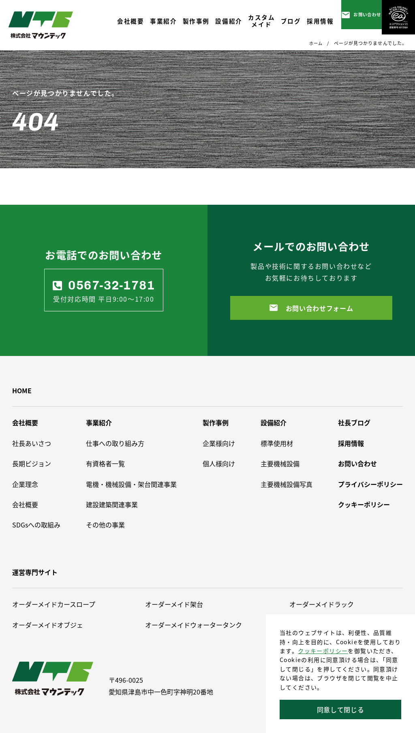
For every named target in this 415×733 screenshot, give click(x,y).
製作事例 (216, 422)
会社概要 (25, 422)
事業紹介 (99, 422)
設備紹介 (274, 422)
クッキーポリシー (323, 651)
